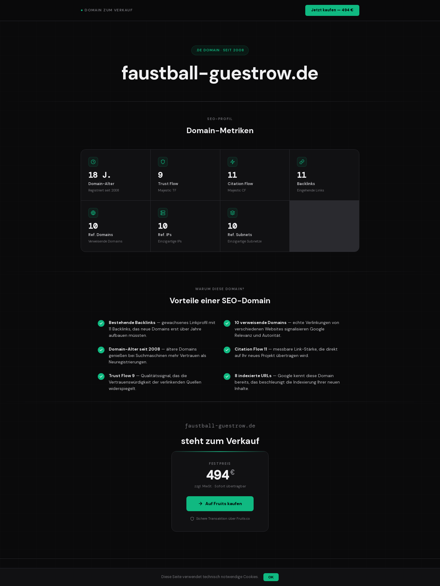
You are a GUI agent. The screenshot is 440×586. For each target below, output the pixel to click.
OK (270, 577)
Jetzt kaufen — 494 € (332, 10)
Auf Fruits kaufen (220, 503)
